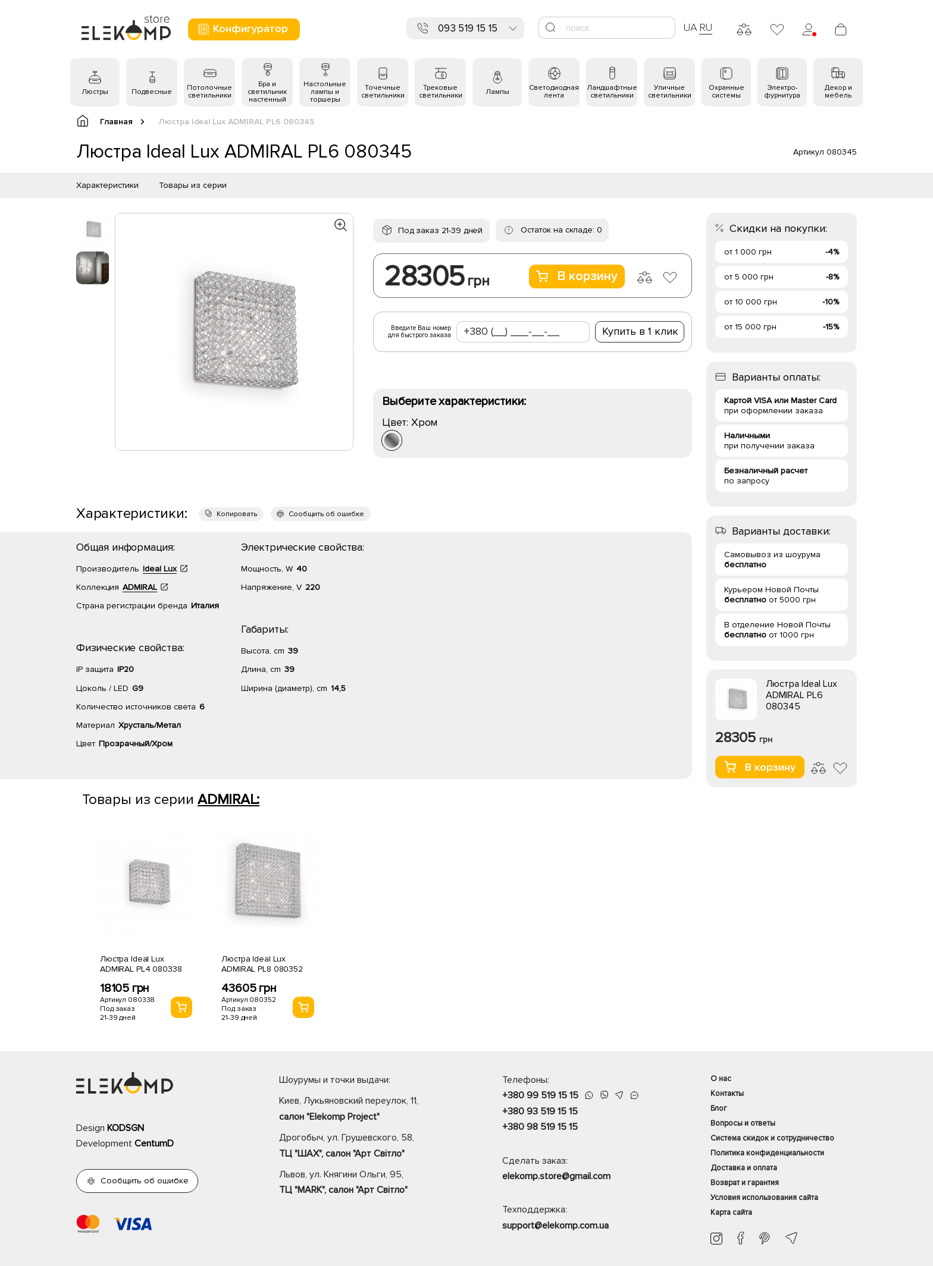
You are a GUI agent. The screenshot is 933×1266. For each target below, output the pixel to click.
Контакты (727, 1093)
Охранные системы (726, 91)
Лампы (497, 91)
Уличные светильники (669, 91)
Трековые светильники (440, 91)
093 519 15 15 (467, 28)
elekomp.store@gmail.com (556, 1176)
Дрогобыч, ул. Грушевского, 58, (370, 1146)
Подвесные (152, 91)
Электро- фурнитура (782, 91)
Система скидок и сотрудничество (772, 1138)
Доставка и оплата (743, 1168)
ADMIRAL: (228, 799)
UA (690, 27)
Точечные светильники (383, 91)
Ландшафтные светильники (612, 91)
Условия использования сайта (764, 1197)
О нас (720, 1078)
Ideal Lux (160, 569)
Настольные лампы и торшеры (324, 92)
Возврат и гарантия (744, 1183)
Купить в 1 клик (640, 331)
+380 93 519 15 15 (540, 1111)
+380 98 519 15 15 (540, 1127)
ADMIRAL (140, 587)
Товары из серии (193, 185)
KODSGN (125, 1128)
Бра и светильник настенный (267, 92)
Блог (718, 1108)
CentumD (154, 1143)
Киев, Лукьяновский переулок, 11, (370, 1109)
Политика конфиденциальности (767, 1153)
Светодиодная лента (554, 91)
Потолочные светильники (209, 91)
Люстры (95, 91)
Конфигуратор (242, 29)
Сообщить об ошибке (326, 514)
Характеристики (107, 185)
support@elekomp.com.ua (555, 1226)
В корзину (577, 276)
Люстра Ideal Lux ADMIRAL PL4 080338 (140, 964)
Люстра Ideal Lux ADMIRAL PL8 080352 (261, 964)
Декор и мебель (838, 91)
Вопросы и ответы (742, 1123)
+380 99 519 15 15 (540, 1095)
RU (706, 27)
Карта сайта (731, 1212)
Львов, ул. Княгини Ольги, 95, (370, 1183)
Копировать (237, 514)
